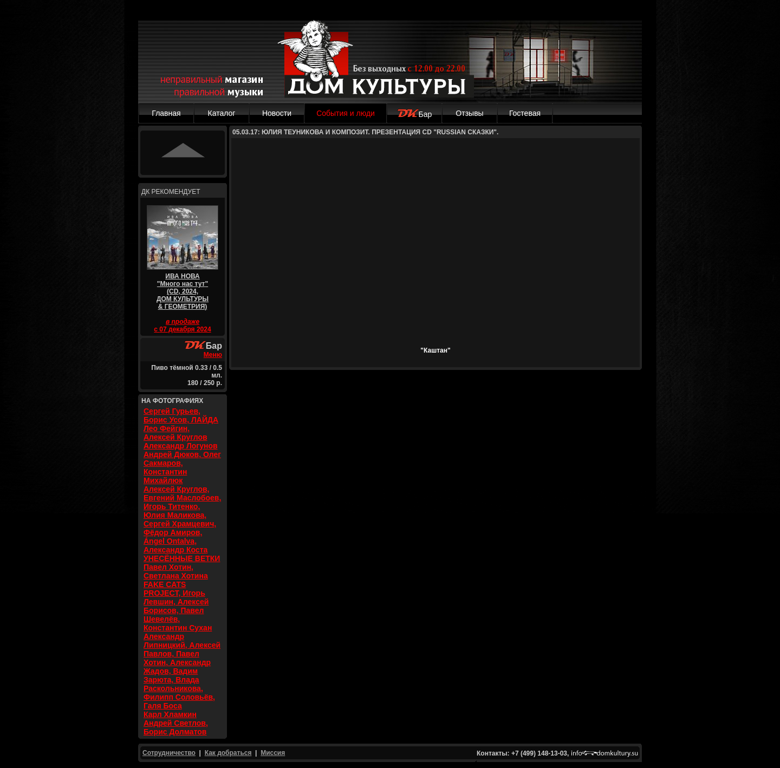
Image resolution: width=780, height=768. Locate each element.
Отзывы (469, 113)
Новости (276, 113)
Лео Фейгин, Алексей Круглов (175, 432)
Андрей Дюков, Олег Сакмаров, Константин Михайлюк (182, 467)
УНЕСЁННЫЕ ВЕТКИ (182, 558)
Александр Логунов (181, 445)
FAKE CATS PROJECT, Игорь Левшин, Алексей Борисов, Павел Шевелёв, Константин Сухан (178, 606)
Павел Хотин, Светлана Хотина (176, 571)
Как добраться (228, 753)
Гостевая (525, 113)
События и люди (345, 113)
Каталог (222, 113)
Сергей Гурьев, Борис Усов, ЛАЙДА (181, 415)
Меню (213, 355)
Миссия (273, 753)
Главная (166, 113)
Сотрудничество (169, 753)
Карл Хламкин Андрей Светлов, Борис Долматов (176, 723)
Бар (414, 114)
